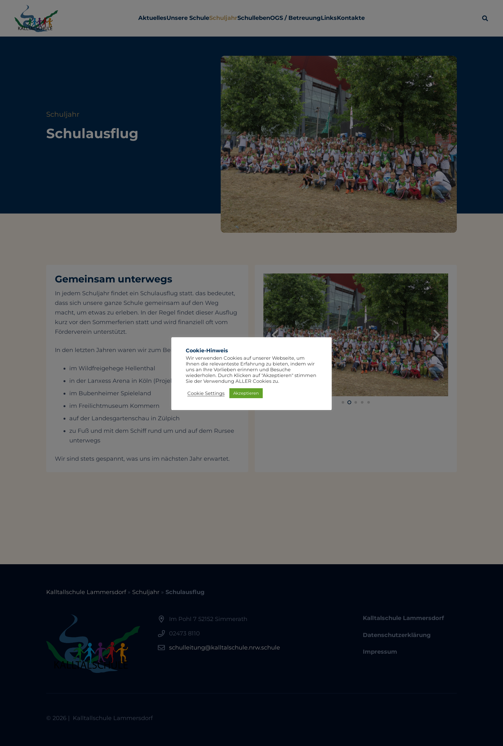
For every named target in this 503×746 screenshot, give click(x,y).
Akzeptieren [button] (246, 393)
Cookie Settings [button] (206, 393)
